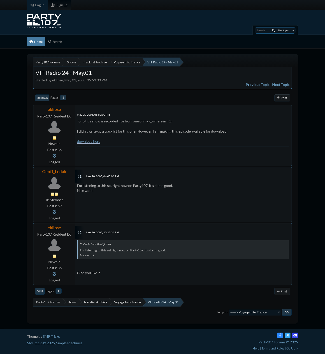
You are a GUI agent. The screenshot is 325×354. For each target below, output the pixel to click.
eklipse (54, 109)
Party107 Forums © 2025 (278, 342)
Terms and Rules (273, 348)
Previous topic (257, 84)
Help (256, 348)
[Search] (273, 30)
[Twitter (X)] (287, 335)
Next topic (281, 84)
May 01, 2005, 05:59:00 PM (93, 114)
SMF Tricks (51, 336)
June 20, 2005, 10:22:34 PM (102, 232)
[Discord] (295, 335)
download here (88, 141)
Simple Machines (69, 343)
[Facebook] (280, 335)
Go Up (40, 291)
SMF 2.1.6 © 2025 (41, 343)
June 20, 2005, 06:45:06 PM (102, 176)
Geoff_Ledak (54, 171)
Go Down (42, 98)
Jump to (222, 312)
